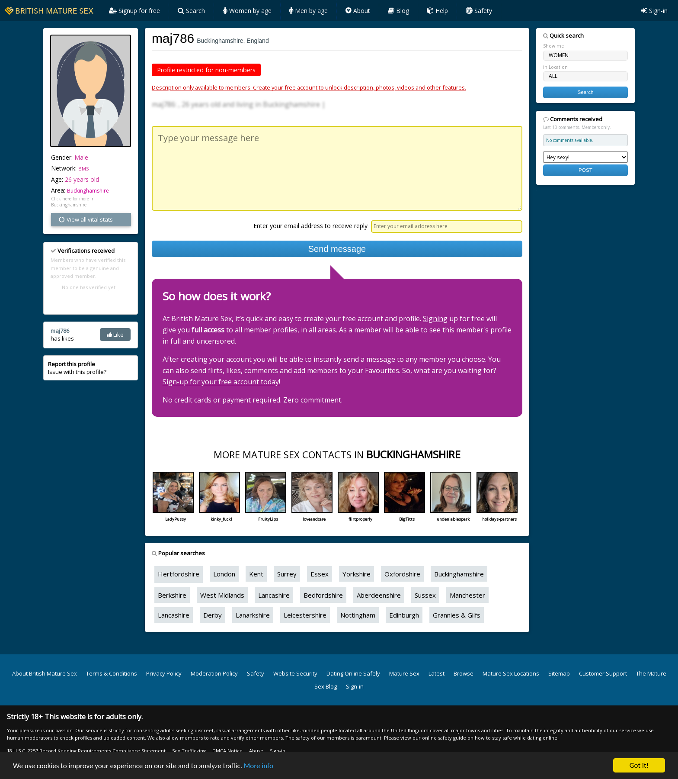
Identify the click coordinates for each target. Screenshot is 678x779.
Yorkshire (356, 574)
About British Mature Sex (44, 673)
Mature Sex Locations (511, 673)
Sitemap (559, 673)
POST (585, 170)
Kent (256, 574)
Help (437, 10)
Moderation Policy (214, 673)
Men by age (308, 10)
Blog (398, 10)
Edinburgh (404, 615)
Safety (479, 10)
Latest (437, 673)
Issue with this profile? (77, 368)
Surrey (287, 574)
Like (115, 334)
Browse (463, 673)
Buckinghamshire (88, 190)
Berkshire (172, 595)
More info (258, 765)
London (224, 574)
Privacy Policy (164, 673)
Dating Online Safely (353, 673)
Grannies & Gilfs (456, 615)
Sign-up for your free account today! (221, 381)
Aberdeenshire (379, 595)
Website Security (295, 673)
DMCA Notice (227, 750)
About (357, 10)
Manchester (467, 595)
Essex (319, 574)
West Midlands (222, 595)
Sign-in (654, 10)
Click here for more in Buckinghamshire (73, 202)
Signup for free (134, 10)
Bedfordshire (323, 595)
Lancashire (274, 595)
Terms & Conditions (111, 673)
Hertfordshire (178, 574)
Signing (435, 318)
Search (191, 10)
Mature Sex (404, 673)
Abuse (256, 750)
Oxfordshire (402, 574)
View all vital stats (85, 219)
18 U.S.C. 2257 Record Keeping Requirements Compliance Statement (86, 750)
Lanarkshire (253, 615)
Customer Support (603, 673)
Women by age (247, 10)
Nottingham (357, 615)
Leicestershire (305, 615)
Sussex (425, 595)
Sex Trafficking (189, 750)
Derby (212, 615)
